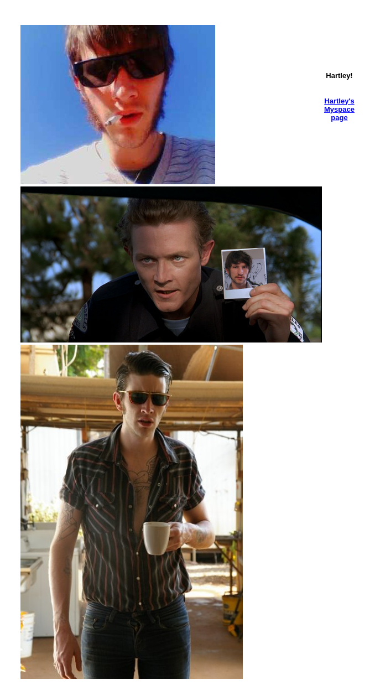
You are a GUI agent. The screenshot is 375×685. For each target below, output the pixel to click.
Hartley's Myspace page (339, 109)
